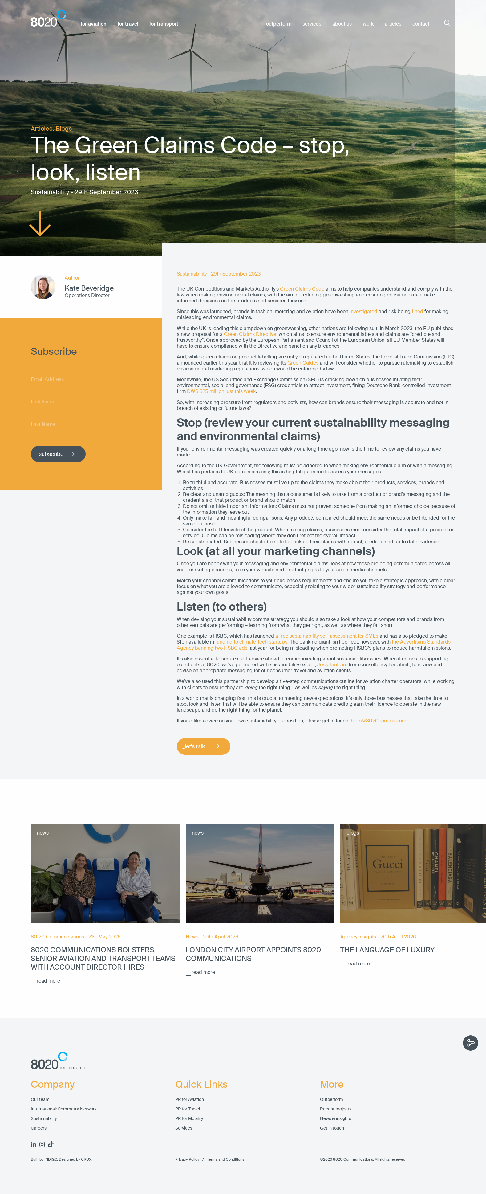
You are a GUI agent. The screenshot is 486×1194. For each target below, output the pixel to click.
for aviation (94, 24)
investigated (363, 311)
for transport (163, 24)
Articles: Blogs (51, 128)
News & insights (335, 1118)
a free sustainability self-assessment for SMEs (326, 636)
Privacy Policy (187, 1159)
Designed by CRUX (75, 1159)
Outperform (331, 1099)
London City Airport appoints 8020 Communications (253, 954)
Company (53, 1084)
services (311, 24)
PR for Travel (187, 1109)
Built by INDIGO (44, 1159)
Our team (40, 1099)
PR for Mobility (189, 1118)
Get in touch (332, 1128)
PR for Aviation (189, 1099)
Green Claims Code (302, 289)
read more (48, 981)
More (332, 1084)
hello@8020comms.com (378, 721)
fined (417, 311)
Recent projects (335, 1109)
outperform (278, 24)
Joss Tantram (332, 664)
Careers (39, 1128)
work (368, 24)
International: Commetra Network (64, 1109)
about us (342, 24)
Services (183, 1128)
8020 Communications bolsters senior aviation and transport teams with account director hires (103, 958)
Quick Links (201, 1084)
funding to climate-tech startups (251, 642)
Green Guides (302, 363)
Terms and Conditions (222, 1159)
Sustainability (44, 1118)
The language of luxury (387, 950)
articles (393, 24)
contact (420, 24)
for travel (128, 24)
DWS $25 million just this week (221, 391)
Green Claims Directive (250, 334)
